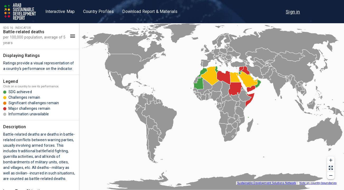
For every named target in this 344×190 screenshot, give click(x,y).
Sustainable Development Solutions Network (266, 183)
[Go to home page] (20, 11)
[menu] (293, 11)
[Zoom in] (330, 160)
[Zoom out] (330, 175)
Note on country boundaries (318, 183)
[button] (39, 36)
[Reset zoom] (330, 168)
